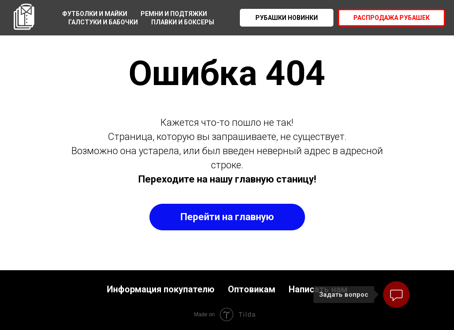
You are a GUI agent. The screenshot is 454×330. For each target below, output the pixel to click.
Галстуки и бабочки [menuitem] (103, 22)
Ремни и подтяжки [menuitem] (174, 13)
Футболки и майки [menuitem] (94, 13)
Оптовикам (251, 289)
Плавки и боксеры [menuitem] (182, 22)
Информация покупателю (161, 289)
